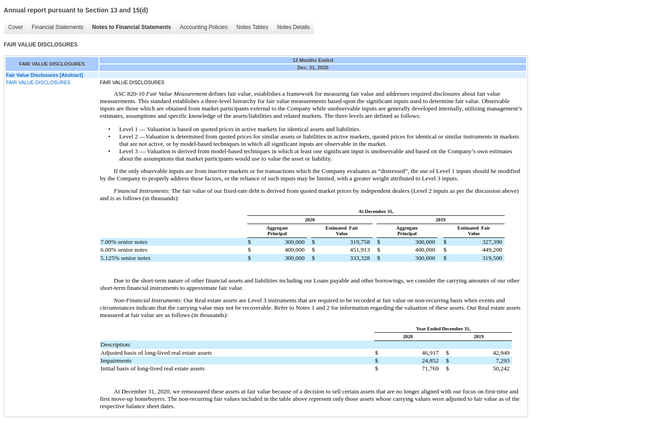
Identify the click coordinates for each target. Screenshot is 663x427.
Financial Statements (57, 27)
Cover (15, 27)
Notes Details (293, 27)
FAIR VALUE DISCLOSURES (38, 82)
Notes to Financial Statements (131, 27)
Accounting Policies (203, 27)
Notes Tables (252, 27)
